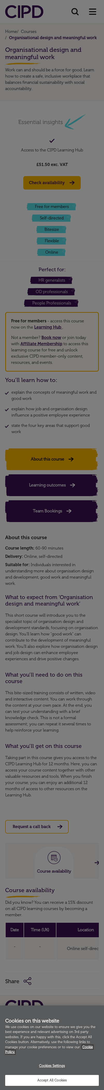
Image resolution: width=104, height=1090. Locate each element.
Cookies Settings (52, 1066)
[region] (52, 1047)
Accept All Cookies (52, 1080)
